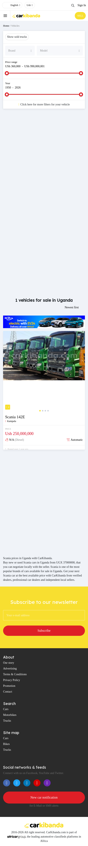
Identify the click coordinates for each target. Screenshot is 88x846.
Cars (5, 709)
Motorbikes (10, 714)
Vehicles (15, 25)
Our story (8, 662)
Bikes (6, 744)
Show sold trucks (17, 36)
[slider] (7, 73)
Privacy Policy (11, 680)
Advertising (10, 668)
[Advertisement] (44, 160)
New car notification (44, 797)
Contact (7, 691)
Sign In (81, 5)
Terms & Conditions (15, 674)
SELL (80, 15)
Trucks (7, 720)
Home (6, 25)
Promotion (9, 685)
